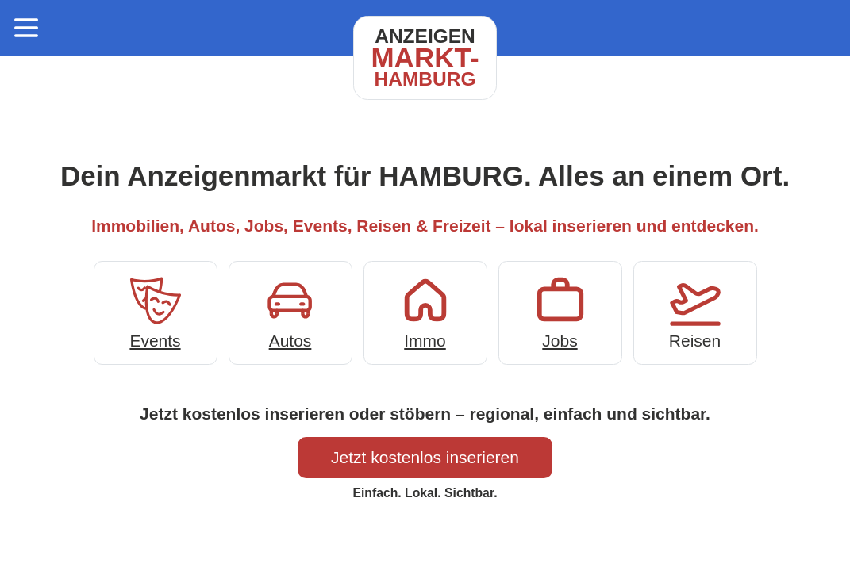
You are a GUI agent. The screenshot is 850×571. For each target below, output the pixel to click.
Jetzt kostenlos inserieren (425, 457)
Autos (290, 311)
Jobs (560, 311)
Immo (425, 311)
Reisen (695, 311)
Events (155, 311)
